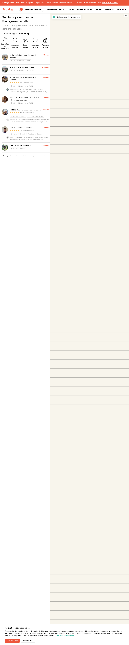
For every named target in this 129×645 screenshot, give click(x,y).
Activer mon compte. (110, 3)
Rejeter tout (28, 640)
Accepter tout (12, 640)
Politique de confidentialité (64, 636)
